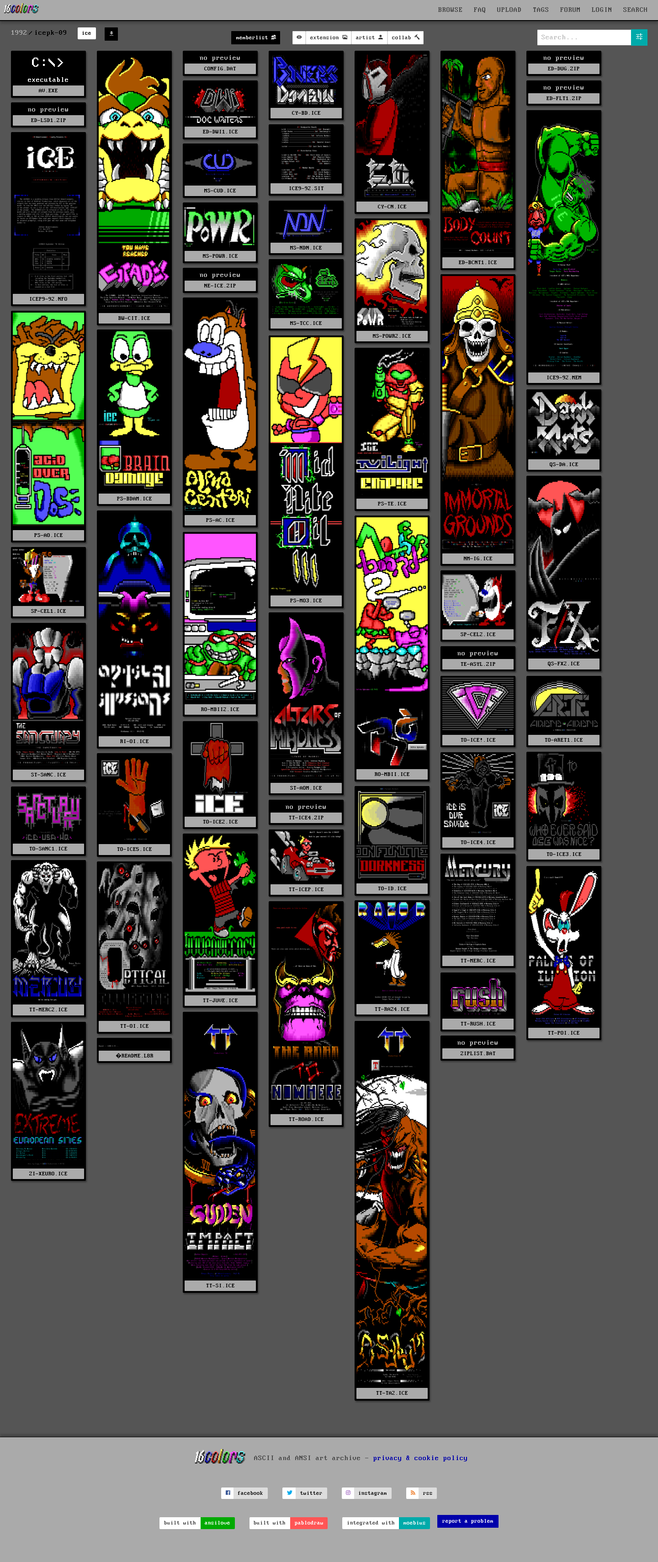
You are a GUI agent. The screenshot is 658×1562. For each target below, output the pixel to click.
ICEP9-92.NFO (48, 299)
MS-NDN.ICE (306, 248)
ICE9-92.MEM (564, 378)
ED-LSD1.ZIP (48, 120)
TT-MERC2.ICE (48, 1010)
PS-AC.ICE (220, 520)
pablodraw (309, 1523)
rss (428, 1493)
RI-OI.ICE (134, 741)
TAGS (541, 10)
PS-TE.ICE (392, 504)
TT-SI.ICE (220, 1286)
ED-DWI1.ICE (220, 132)
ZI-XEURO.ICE (48, 1174)
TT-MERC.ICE (478, 961)
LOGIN (602, 10)
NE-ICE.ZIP (220, 286)
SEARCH (635, 10)
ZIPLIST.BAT (478, 1054)
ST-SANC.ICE (48, 775)
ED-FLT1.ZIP (564, 98)
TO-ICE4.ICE (478, 842)
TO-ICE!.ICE (478, 740)
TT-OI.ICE (134, 1026)
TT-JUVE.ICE (220, 1001)
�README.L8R (134, 1056)
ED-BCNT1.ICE (478, 263)
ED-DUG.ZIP (564, 69)
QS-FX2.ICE (564, 664)
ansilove (217, 1523)
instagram (372, 1493)
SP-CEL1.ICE (48, 611)
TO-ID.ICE (392, 889)
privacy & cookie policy (420, 1458)
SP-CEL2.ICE (478, 635)
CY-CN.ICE (392, 207)
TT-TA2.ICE (392, 1393)
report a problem (468, 1521)
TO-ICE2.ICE (220, 822)
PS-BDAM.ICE (134, 499)
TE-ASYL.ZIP (478, 664)
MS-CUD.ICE (220, 191)
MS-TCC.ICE (306, 323)
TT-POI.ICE (564, 1033)
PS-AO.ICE (48, 535)
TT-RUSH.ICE (478, 1024)
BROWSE (450, 10)
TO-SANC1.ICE (48, 849)
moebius (414, 1523)
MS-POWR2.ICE (392, 336)
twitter (311, 1493)
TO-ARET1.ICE (564, 740)
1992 (19, 33)
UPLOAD (509, 10)
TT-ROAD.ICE (306, 1119)
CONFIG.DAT (220, 69)
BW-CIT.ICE (134, 318)
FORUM (570, 10)
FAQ (480, 10)
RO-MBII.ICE (392, 774)
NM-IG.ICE (478, 559)
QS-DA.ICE (564, 465)
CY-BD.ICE (306, 113)
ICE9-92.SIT (306, 188)
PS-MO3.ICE (306, 601)
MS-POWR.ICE (220, 256)
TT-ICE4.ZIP (306, 818)
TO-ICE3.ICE (564, 854)
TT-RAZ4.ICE (392, 1009)
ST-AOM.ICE (306, 788)
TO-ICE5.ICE (134, 849)
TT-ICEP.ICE (306, 890)
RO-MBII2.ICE (220, 709)
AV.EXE (48, 91)
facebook (250, 1493)
